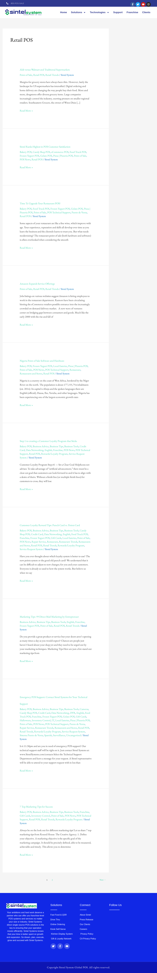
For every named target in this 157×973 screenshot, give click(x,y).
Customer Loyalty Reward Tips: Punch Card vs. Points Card (50, 525)
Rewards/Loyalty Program (54, 453)
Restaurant (75, 369)
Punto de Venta (79, 212)
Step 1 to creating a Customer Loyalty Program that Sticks (48, 441)
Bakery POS (26, 152)
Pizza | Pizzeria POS (63, 155)
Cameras (84, 709)
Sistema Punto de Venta (31, 735)
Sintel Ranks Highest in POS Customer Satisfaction (45, 146)
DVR (72, 712)
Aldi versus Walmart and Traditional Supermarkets (45, 69)
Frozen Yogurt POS (29, 155)
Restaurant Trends (68, 541)
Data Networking (34, 450)
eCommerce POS (60, 152)
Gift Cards (56, 538)
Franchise (132, 12)
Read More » (26, 110)
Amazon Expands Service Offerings (37, 283)
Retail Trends (52, 75)
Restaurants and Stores (31, 373)
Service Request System (31, 549)
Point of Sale (26, 75)
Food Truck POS (78, 152)
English (48, 450)
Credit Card (37, 534)
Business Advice (41, 446)
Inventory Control (41, 720)
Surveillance (59, 735)
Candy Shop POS (41, 152)
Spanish (48, 735)
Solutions (78, 12)
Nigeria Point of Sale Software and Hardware (42, 360)
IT (53, 720)
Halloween (25, 720)
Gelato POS (46, 155)
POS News (25, 159)
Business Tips (56, 446)
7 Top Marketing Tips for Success (36, 806)
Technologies (99, 12)
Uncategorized (73, 735)
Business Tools (71, 446)
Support (118, 12)
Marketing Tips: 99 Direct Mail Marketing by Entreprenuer (49, 616)
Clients (146, 12)
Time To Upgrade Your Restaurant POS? (40, 203)
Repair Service (39, 541)
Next (102, 879)
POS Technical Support (58, 212)
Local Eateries (60, 366)
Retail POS (38, 75)
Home (63, 12)
